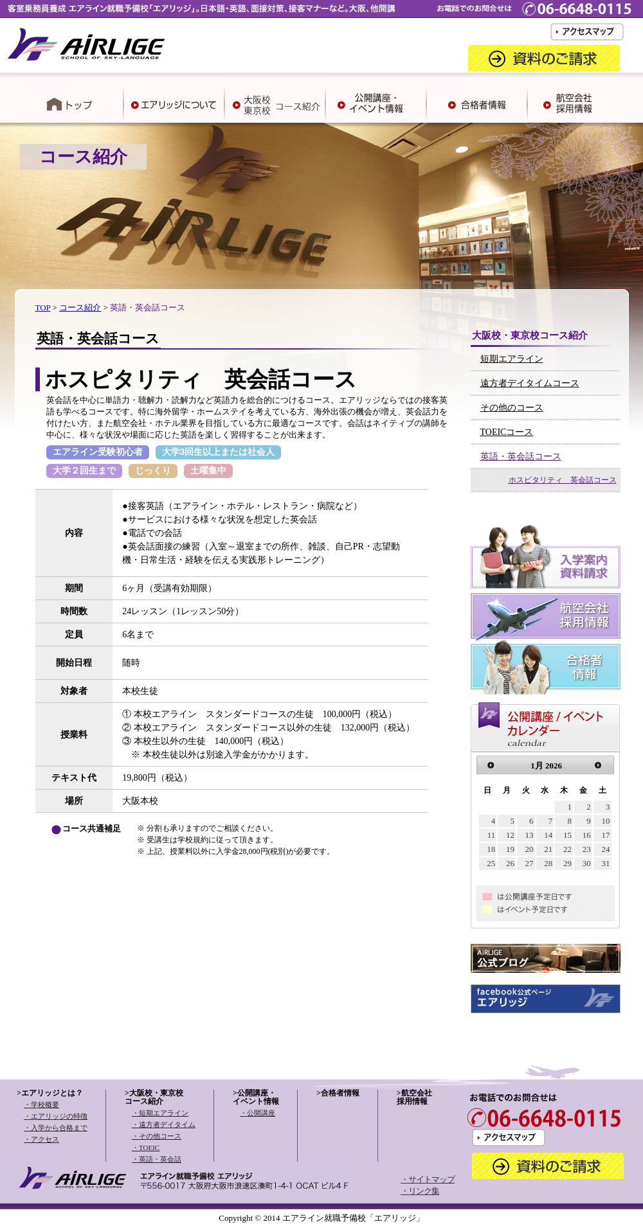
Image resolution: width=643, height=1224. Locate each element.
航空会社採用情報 (414, 1097)
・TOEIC (145, 1147)
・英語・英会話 (156, 1159)
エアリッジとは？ (52, 1092)
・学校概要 (41, 1104)
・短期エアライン (160, 1113)
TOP (43, 307)
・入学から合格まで (55, 1127)
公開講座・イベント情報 (256, 1097)
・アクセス (41, 1139)
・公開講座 (257, 1113)
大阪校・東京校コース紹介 (154, 1097)
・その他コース (156, 1136)
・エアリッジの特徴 (55, 1116)
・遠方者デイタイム (163, 1124)
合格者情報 (340, 1092)
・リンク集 (420, 1191)
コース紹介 (80, 307)
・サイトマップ (428, 1179)
